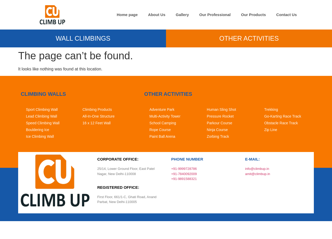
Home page (127, 14)
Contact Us (286, 14)
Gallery (182, 14)
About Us (156, 14)
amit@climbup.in (257, 174)
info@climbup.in (257, 169)
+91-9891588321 (184, 179)
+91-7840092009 (184, 174)
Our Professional (215, 14)
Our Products (253, 14)
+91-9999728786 (184, 169)
